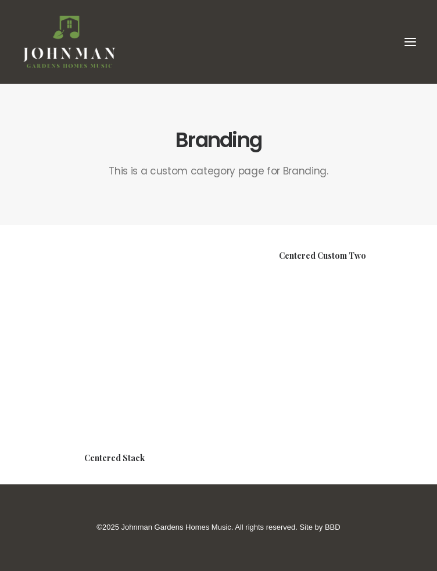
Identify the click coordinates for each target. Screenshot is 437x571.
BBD (333, 527)
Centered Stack (114, 457)
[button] (410, 42)
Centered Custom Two (322, 256)
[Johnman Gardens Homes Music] (218, 42)
